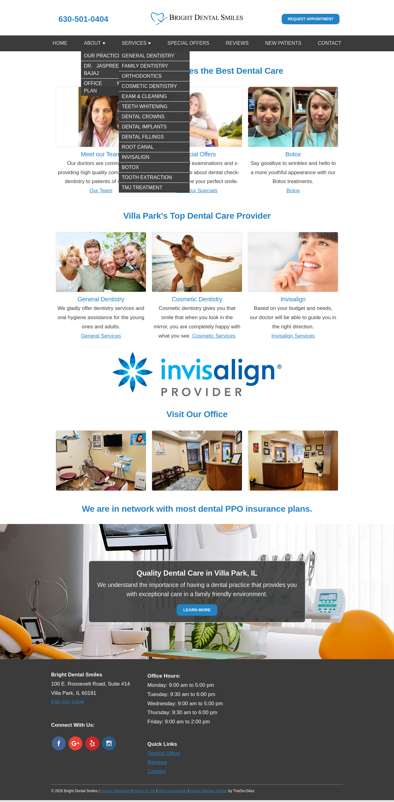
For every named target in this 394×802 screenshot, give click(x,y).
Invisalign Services (293, 336)
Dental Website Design (208, 791)
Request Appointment (310, 19)
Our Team (101, 191)
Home (60, 43)
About (92, 43)
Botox (293, 191)
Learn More (197, 610)
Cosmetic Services (213, 336)
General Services (101, 336)
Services (134, 43)
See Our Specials (197, 191)
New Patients (283, 43)
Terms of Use (144, 791)
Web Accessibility (172, 791)
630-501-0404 (83, 19)
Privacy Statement (116, 791)
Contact (329, 43)
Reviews (237, 43)
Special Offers (188, 43)
